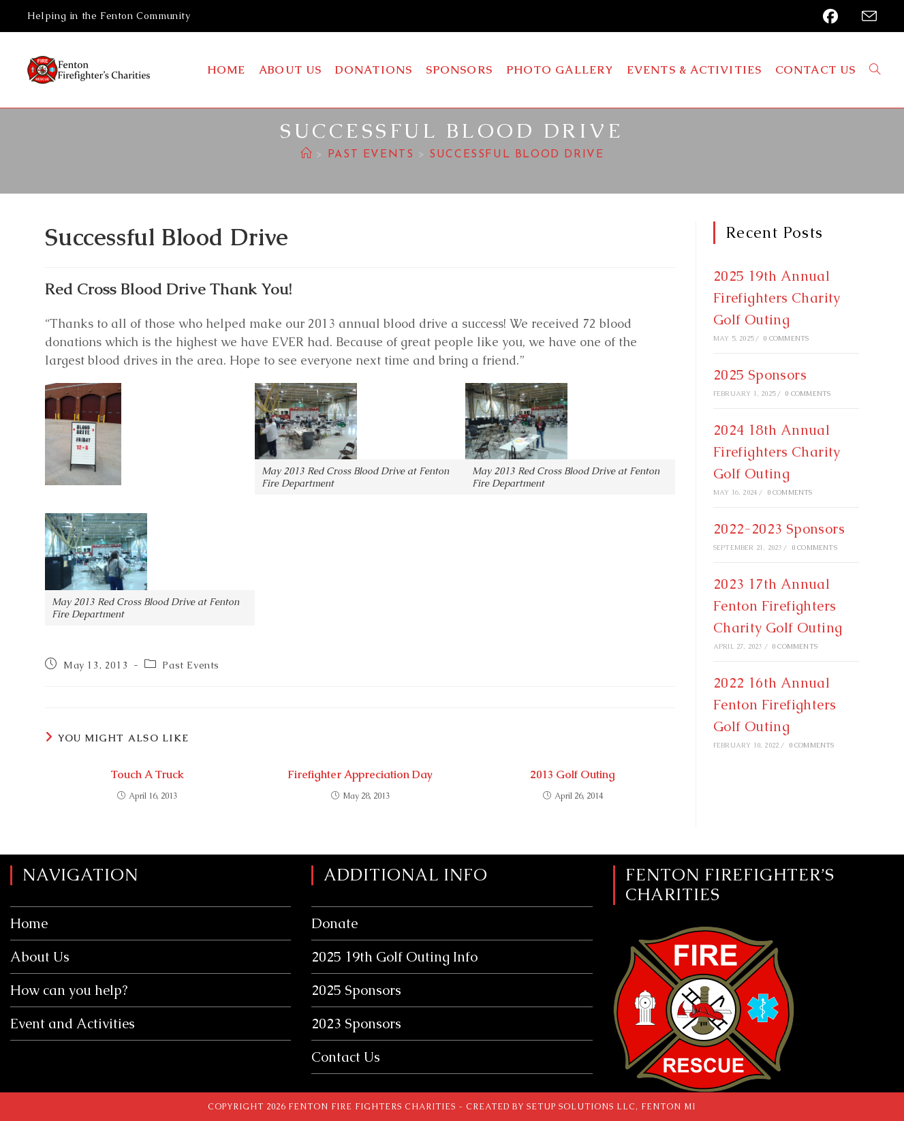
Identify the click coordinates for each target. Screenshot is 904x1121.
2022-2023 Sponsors (779, 529)
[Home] (306, 154)
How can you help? (68, 990)
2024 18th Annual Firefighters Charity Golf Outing (777, 451)
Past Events (190, 665)
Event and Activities (72, 1023)
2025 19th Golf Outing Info (394, 957)
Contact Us (345, 1057)
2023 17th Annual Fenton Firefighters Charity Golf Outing (778, 605)
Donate (334, 923)
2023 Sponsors (356, 1023)
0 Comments (786, 338)
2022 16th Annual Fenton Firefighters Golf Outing (775, 704)
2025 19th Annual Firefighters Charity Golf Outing (777, 297)
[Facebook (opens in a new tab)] (833, 16)
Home (29, 923)
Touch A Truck (147, 774)
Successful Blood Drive (516, 154)
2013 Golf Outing (572, 774)
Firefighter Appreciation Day (360, 774)
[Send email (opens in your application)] (865, 17)
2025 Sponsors (760, 375)
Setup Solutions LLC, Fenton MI (611, 1106)
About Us (39, 957)
